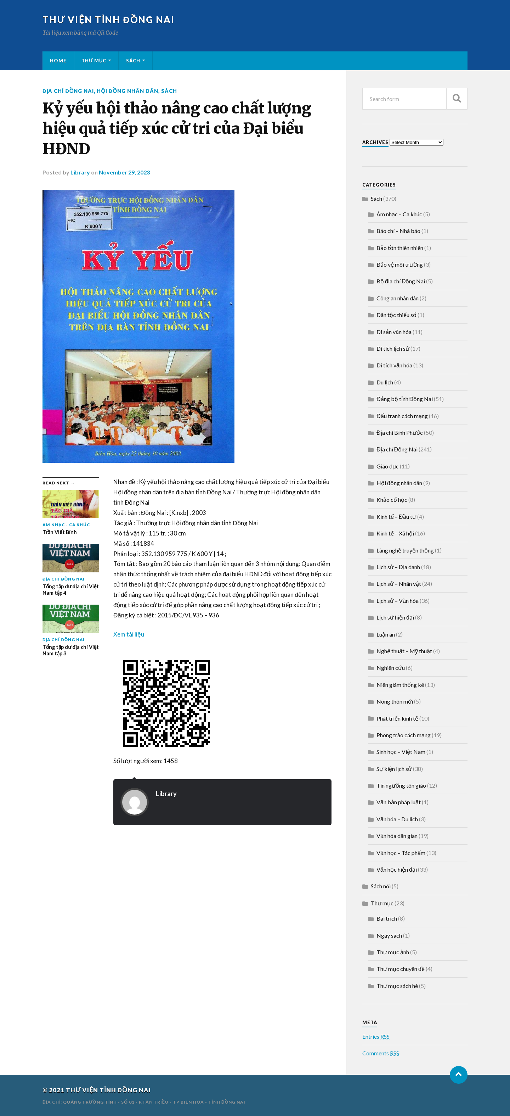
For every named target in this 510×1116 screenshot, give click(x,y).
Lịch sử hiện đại (395, 617)
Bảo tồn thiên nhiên (399, 247)
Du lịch (384, 382)
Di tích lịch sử (392, 348)
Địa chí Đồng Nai (68, 91)
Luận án (385, 634)
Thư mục (93, 60)
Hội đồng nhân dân (127, 91)
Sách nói (381, 886)
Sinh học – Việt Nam (400, 751)
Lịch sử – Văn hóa (397, 600)
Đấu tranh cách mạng (402, 415)
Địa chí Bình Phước (399, 432)
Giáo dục (387, 466)
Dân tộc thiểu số (396, 314)
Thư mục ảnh (392, 952)
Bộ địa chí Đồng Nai (400, 281)
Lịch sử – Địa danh (398, 566)
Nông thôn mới (394, 701)
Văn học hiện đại (396, 869)
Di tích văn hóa (394, 365)
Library (80, 172)
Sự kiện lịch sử (394, 768)
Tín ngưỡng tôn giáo (401, 785)
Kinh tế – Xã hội (395, 533)
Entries (376, 1036)
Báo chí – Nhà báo (398, 230)
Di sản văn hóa (394, 331)
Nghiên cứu (390, 667)
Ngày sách (389, 935)
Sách (133, 60)
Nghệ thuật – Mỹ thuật (404, 651)
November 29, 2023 (124, 172)
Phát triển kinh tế (397, 718)
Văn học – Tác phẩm (400, 852)
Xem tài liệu (128, 634)
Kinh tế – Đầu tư (396, 516)
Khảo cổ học (391, 499)
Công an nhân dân (397, 298)
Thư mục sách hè (397, 985)
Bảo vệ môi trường (399, 264)
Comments (380, 1053)
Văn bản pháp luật (398, 802)
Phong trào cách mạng (403, 735)
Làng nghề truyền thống (405, 550)
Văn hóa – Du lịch (397, 819)
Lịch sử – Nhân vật (398, 583)
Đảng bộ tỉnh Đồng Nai (404, 398)
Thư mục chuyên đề (400, 968)
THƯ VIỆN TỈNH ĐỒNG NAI (108, 19)
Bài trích (386, 918)
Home (58, 60)
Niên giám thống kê (400, 684)
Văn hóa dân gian (397, 835)
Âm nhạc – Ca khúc (399, 214)
